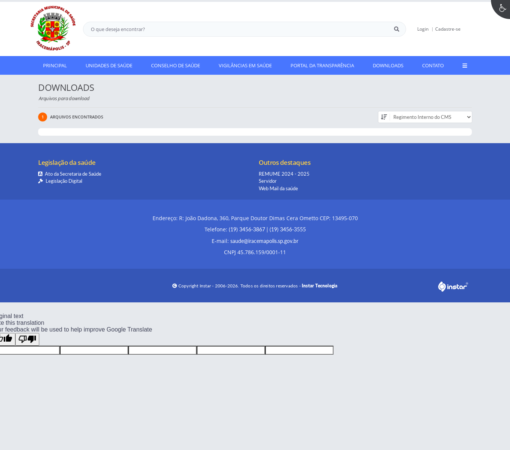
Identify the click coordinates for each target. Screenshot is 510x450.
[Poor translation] (27, 339)
